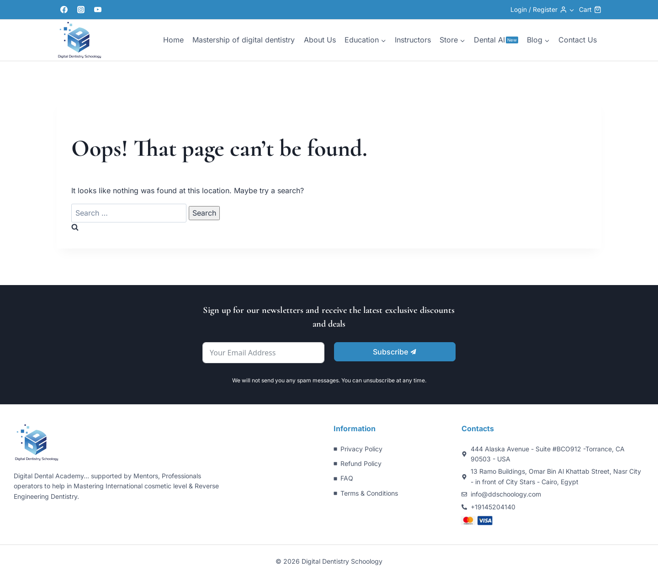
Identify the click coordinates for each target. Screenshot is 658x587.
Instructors (413, 39)
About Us (320, 39)
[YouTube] (97, 9)
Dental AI (496, 39)
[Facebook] (64, 9)
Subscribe (395, 351)
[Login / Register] (542, 9)
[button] (571, 9)
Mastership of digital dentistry (243, 39)
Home (173, 39)
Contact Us (577, 39)
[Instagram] (81, 9)
